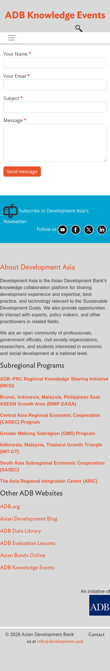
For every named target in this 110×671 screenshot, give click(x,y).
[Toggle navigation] (11, 37)
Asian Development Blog (28, 519)
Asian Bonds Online (22, 555)
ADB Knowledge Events (27, 567)
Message (13, 120)
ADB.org (10, 506)
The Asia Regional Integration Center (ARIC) (48, 481)
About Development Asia (37, 267)
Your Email (14, 76)
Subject (11, 98)
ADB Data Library (20, 531)
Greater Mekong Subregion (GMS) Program (47, 433)
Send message (22, 171)
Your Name (15, 54)
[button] (78, 28)
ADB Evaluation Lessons (27, 543)
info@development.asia (60, 641)
